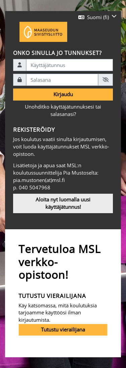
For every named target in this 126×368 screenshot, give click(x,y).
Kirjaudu (63, 94)
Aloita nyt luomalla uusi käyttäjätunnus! (63, 203)
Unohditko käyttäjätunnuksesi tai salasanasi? (63, 110)
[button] (97, 17)
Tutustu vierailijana (63, 329)
